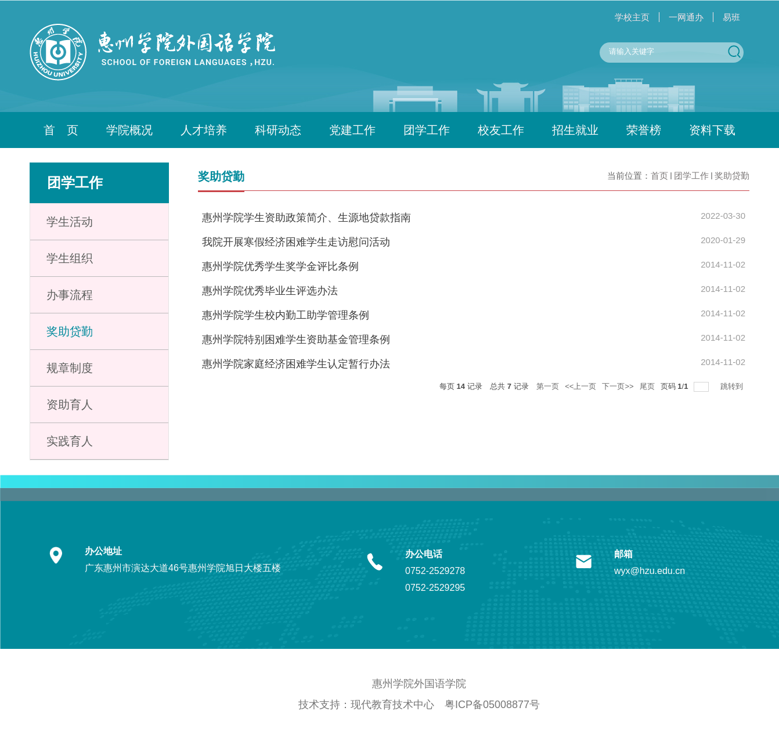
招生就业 (575, 130)
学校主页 (632, 17)
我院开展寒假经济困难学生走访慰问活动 (296, 242)
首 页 (61, 130)
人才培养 (204, 130)
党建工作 (352, 130)
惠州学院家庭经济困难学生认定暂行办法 (296, 364)
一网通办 (686, 17)
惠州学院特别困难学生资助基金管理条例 (296, 339)
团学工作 (426, 130)
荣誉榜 (643, 130)
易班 (731, 17)
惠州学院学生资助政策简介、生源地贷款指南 (306, 217)
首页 (659, 176)
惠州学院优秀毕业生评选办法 (270, 291)
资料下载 (712, 130)
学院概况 (129, 130)
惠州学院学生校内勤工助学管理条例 (285, 315)
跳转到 (732, 386)
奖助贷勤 (732, 176)
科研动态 (278, 130)
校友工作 (501, 130)
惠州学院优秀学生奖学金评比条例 (280, 266)
